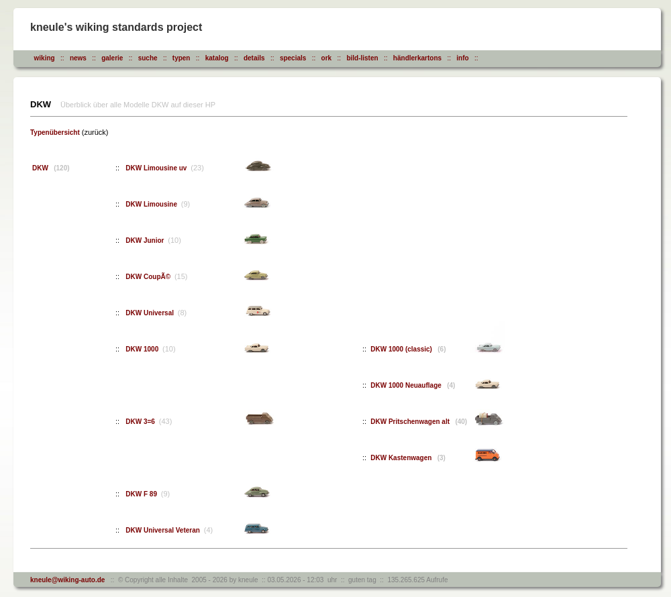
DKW (51, 168)
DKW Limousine (151, 204)
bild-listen (362, 58)
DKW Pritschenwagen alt (418, 421)
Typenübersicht (55, 132)
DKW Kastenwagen (408, 458)
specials (293, 58)
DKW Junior (145, 240)
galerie (112, 58)
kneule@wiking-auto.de (67, 580)
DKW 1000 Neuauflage (412, 385)
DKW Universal (150, 313)
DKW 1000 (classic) (408, 349)
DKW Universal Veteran (163, 530)
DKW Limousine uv (157, 168)
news (78, 58)
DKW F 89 (141, 494)
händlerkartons (417, 58)
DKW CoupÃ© (148, 276)
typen (181, 58)
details (254, 58)
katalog (217, 58)
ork (326, 58)
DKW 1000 (142, 349)
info (462, 58)
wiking (44, 58)
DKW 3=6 (140, 421)
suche (148, 58)
